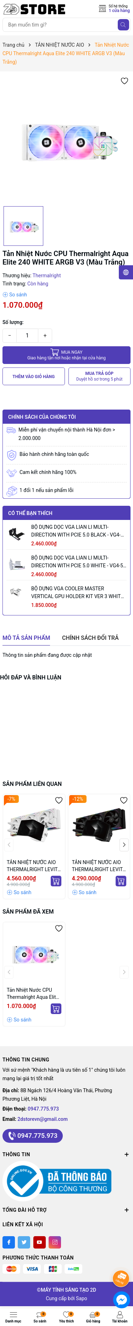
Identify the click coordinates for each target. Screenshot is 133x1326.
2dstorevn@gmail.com (42, 1119)
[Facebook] (8, 1242)
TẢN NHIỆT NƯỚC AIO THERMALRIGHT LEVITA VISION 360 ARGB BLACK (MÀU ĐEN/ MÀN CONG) (99, 866)
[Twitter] (24, 1242)
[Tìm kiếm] (123, 24)
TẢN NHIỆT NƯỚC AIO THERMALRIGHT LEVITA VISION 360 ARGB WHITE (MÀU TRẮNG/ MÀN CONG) (34, 866)
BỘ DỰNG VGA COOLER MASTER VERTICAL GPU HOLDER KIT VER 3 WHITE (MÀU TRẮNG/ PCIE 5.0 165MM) (77, 593)
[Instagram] (55, 1242)
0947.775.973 (43, 1109)
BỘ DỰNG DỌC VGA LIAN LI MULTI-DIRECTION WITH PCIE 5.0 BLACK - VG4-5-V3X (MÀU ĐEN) (78, 531)
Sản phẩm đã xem (28, 911)
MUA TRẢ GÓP (99, 376)
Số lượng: (13, 322)
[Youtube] (39, 1242)
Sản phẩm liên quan (32, 784)
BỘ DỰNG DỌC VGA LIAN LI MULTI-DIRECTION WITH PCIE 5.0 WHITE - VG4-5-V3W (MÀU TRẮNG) (77, 562)
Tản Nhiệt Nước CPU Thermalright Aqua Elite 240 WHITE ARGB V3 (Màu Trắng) (33, 994)
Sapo (81, 1298)
